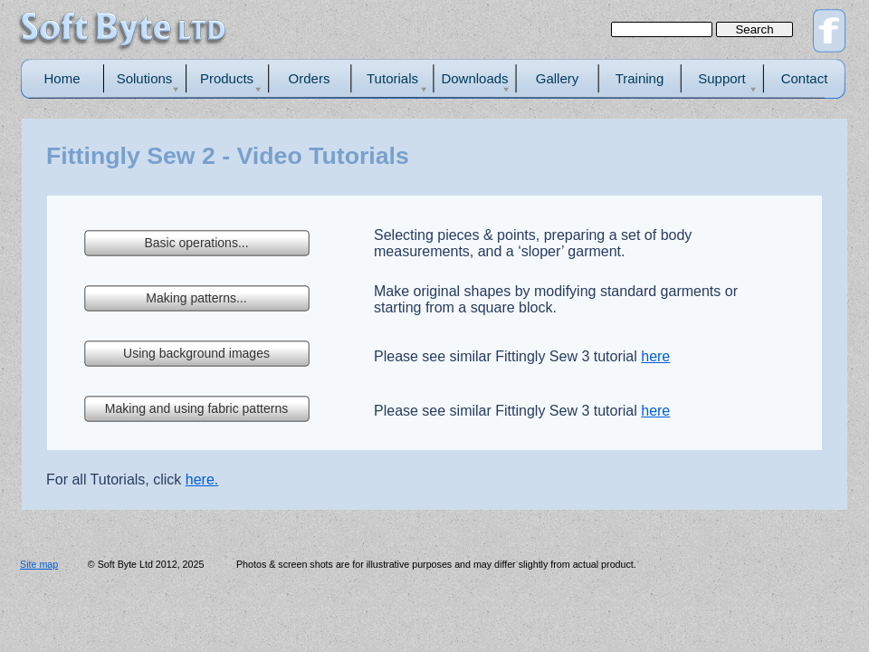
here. (202, 479)
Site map (39, 564)
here (655, 356)
